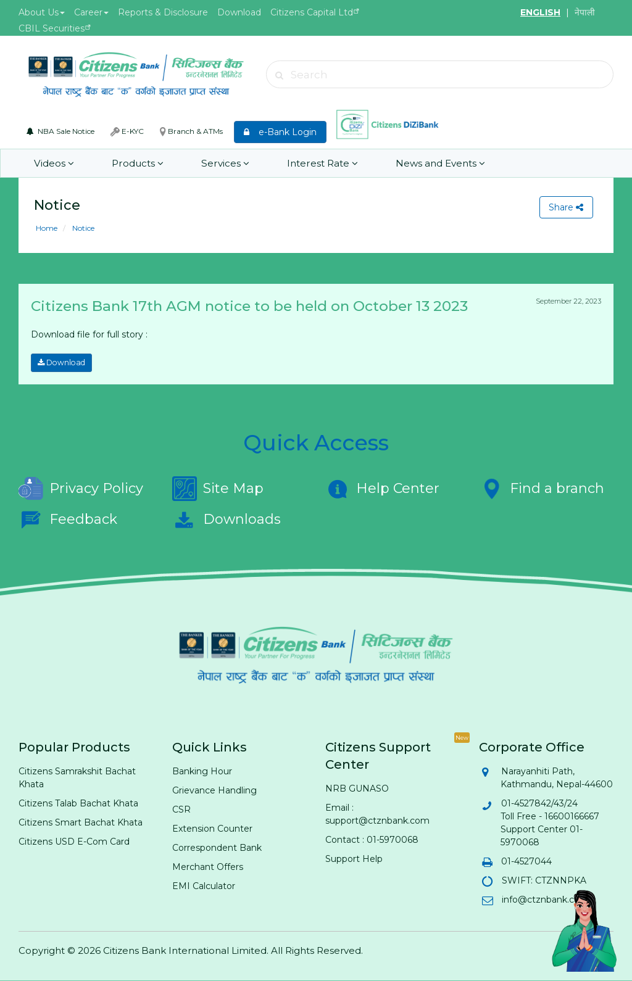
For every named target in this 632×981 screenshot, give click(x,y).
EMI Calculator (203, 886)
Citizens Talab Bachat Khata (78, 803)
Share (566, 207)
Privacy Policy (81, 488)
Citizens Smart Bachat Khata (81, 822)
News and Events (430, 163)
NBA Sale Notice (60, 131)
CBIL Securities (52, 28)
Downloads (226, 519)
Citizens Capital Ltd (311, 12)
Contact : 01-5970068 (371, 839)
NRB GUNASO (357, 788)
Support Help (354, 858)
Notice (82, 228)
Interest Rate (314, 163)
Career (91, 12)
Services (219, 163)
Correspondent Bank (217, 847)
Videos (53, 163)
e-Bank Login (280, 132)
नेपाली (585, 12)
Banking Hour (202, 771)
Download (239, 12)
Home (46, 228)
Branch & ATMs (191, 131)
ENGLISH (540, 12)
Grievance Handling (214, 790)
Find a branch (541, 488)
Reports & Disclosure (163, 12)
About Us (42, 12)
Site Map (218, 488)
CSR (181, 809)
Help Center (382, 488)
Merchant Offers (207, 866)
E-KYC (127, 131)
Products (134, 163)
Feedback (68, 519)
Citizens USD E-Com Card (74, 841)
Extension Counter (212, 828)
